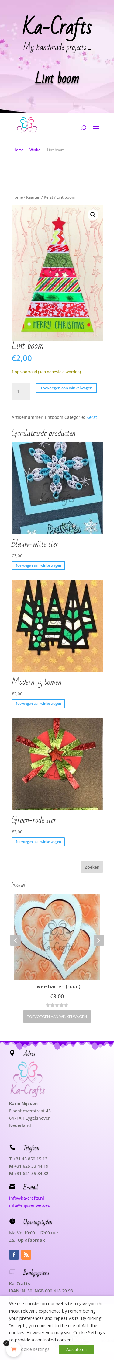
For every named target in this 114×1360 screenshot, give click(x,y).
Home (17, 197)
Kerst (48, 197)
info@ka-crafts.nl (26, 1198)
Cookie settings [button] (34, 1349)
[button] (93, 214)
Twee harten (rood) (57, 986)
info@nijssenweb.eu (29, 1205)
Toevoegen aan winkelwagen (66, 388)
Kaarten (33, 197)
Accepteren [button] (76, 1349)
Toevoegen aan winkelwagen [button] (38, 565)
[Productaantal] (21, 391)
